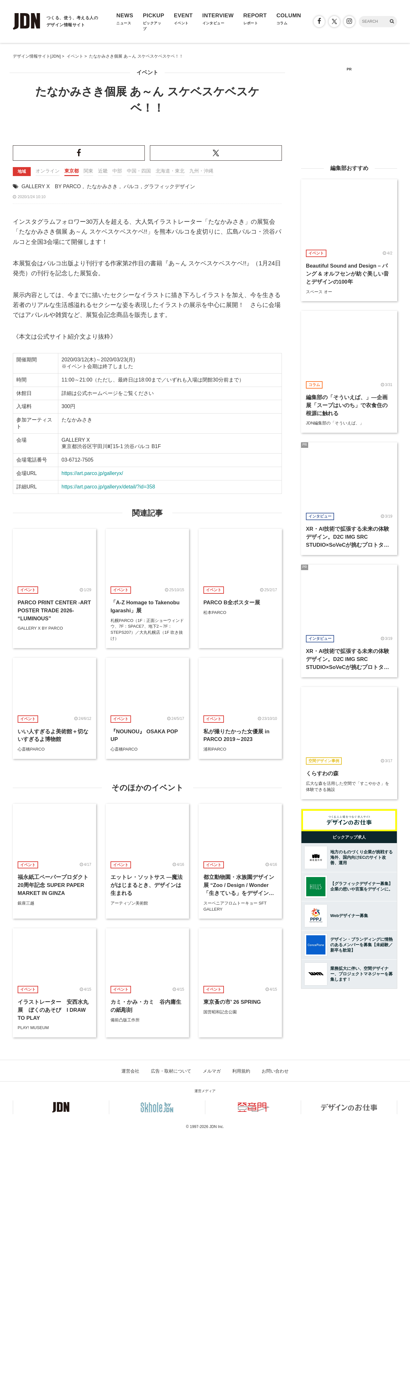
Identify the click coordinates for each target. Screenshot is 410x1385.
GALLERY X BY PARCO (51, 435)
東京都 (71, 419)
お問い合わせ (275, 1319)
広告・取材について (171, 1319)
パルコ (131, 435)
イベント (147, 72)
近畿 (103, 419)
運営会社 (130, 1319)
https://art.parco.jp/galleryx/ (92, 722)
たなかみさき (102, 435)
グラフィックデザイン (169, 435)
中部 (117, 419)
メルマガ (212, 1319)
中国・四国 (139, 419)
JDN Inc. (216, 1375)
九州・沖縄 (201, 419)
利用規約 (241, 1319)
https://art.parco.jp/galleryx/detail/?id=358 (108, 735)
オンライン (48, 419)
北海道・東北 (170, 419)
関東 (88, 419)
